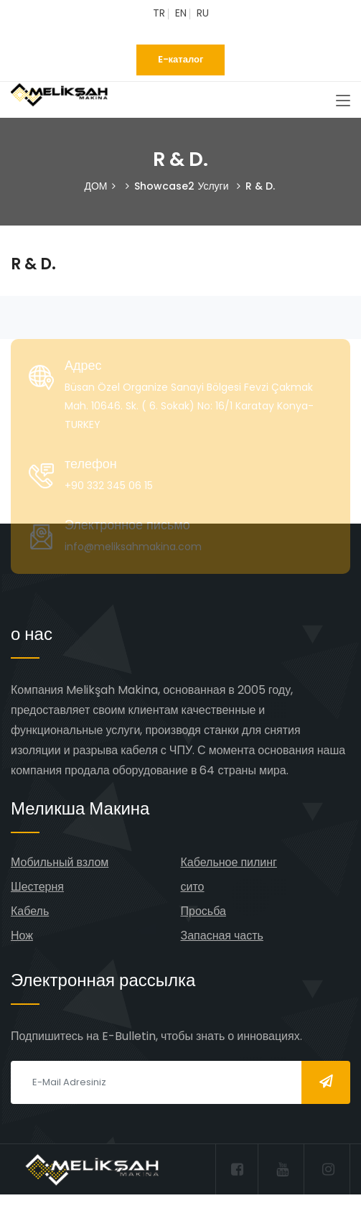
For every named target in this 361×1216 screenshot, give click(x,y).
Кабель (30, 911)
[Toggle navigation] (343, 101)
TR (159, 13)
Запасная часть (222, 935)
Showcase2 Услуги (181, 186)
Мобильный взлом (59, 862)
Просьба (203, 911)
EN (181, 13)
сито (193, 886)
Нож (22, 935)
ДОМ (95, 186)
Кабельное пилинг (229, 862)
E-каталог (181, 59)
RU (203, 13)
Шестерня (37, 886)
